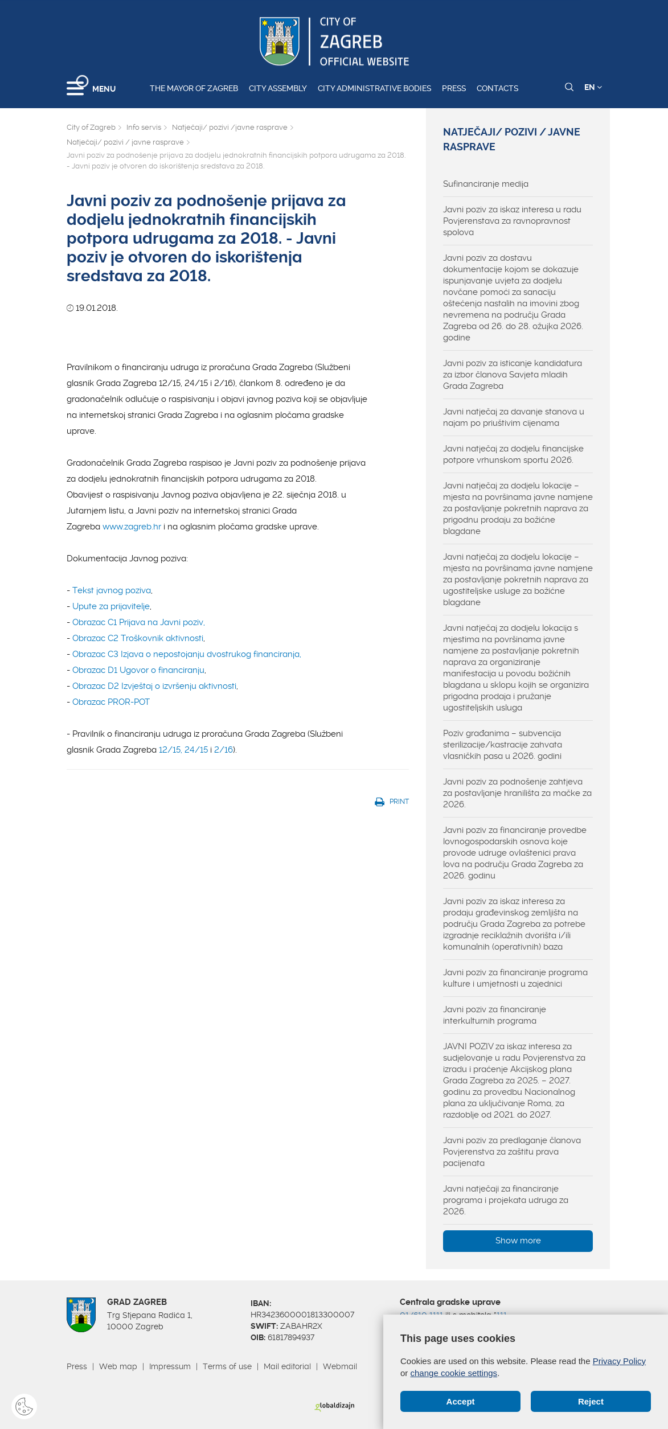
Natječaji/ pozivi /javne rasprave (230, 127)
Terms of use (227, 1366)
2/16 (223, 750)
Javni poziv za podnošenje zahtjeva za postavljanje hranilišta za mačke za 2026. (517, 793)
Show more (518, 1240)
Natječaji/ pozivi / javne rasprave (125, 142)
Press (454, 88)
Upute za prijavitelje (111, 606)
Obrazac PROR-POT (111, 702)
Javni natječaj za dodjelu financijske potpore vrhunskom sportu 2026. (513, 454)
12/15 (170, 750)
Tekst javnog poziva (111, 590)
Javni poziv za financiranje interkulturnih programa (494, 1015)
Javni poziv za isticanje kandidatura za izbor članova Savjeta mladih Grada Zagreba (512, 374)
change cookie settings (454, 1373)
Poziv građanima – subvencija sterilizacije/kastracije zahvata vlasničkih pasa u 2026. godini (502, 744)
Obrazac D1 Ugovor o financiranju (138, 670)
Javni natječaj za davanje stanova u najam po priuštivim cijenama (513, 417)
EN (593, 87)
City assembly (278, 88)
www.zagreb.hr (132, 526)
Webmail (340, 1366)
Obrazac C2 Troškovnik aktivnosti (137, 638)
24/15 (196, 750)
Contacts (497, 88)
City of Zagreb (91, 127)
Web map (118, 1366)
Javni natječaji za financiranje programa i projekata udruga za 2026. (505, 1200)
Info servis (143, 127)
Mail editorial (287, 1366)
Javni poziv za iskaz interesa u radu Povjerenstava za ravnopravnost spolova (512, 220)
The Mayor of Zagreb (194, 88)
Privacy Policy (619, 1361)
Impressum (170, 1366)
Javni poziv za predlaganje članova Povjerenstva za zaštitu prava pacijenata (512, 1151)
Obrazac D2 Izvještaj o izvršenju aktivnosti (154, 686)
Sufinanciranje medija (485, 184)
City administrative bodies (374, 88)
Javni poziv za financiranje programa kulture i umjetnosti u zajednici (515, 978)
